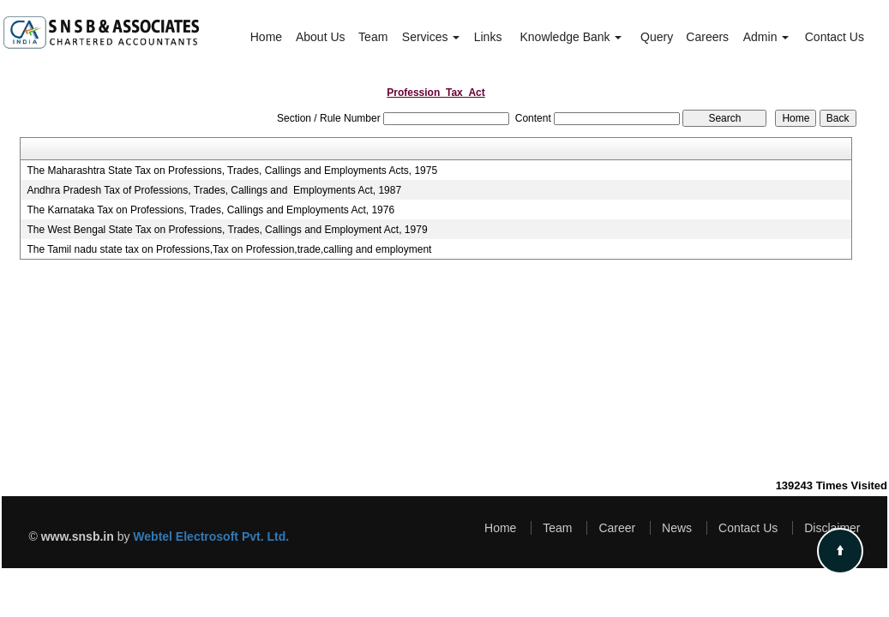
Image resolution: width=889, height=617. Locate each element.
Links (488, 37)
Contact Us (834, 37)
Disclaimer (832, 528)
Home (266, 37)
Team (372, 37)
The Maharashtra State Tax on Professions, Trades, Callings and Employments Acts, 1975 (232, 171)
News (677, 528)
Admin (766, 37)
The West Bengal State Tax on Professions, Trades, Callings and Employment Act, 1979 (227, 230)
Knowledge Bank (571, 37)
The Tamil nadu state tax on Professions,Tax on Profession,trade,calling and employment (229, 249)
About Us (320, 37)
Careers (707, 37)
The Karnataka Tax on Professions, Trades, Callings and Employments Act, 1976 (210, 210)
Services (431, 37)
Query (656, 37)
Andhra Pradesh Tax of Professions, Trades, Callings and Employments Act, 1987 (214, 190)
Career (616, 528)
